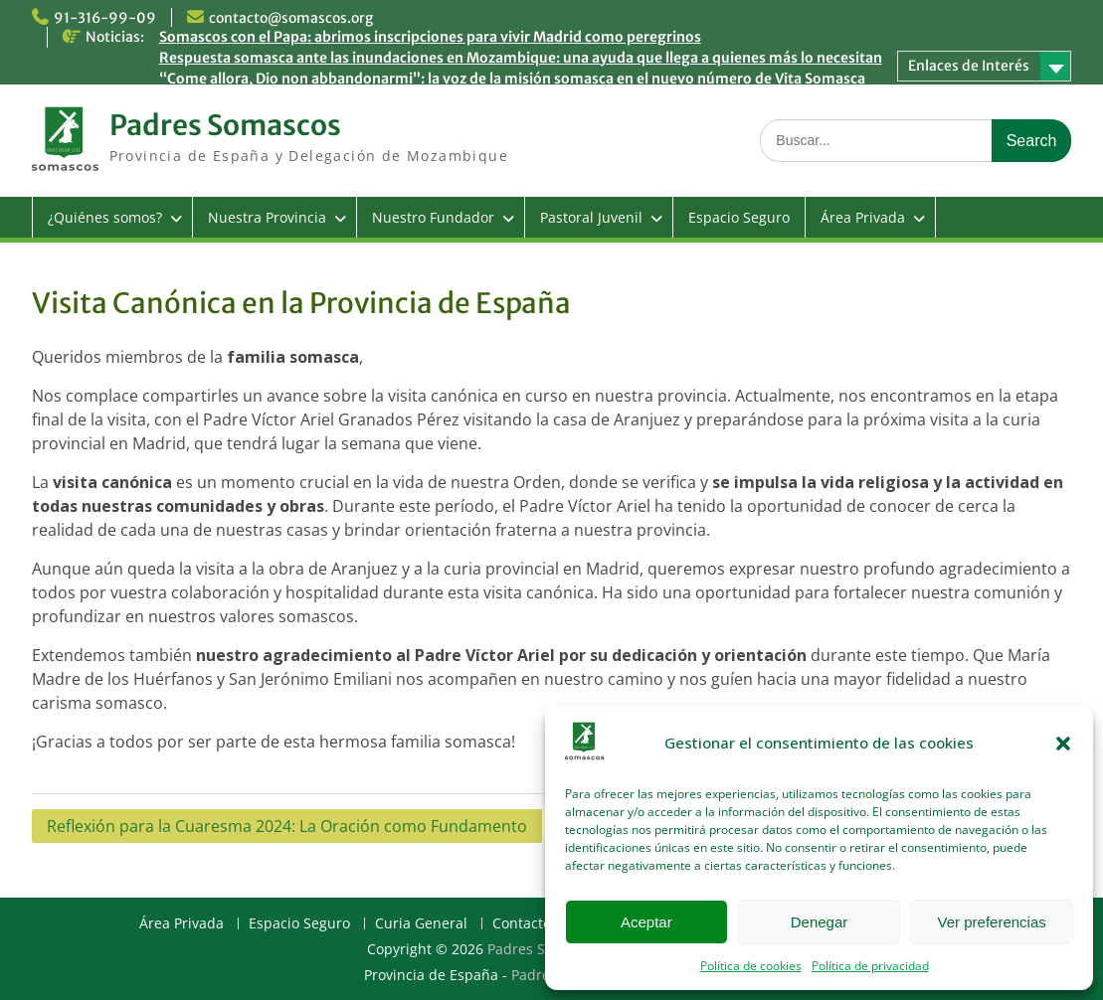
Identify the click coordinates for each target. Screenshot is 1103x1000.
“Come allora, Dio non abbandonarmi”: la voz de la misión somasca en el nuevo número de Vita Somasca (512, 78)
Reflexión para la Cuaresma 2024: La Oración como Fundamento (287, 826)
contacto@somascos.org (291, 18)
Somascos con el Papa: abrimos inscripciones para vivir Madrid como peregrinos (430, 37)
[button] (1063, 743)
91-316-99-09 (105, 18)
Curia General (421, 923)
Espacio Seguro (739, 217)
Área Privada (863, 217)
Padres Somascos (225, 125)
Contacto (521, 923)
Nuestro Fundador (433, 217)
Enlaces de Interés (968, 66)
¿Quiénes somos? (105, 217)
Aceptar (646, 922)
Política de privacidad (870, 965)
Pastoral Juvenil (591, 217)
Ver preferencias (992, 922)
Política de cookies (751, 965)
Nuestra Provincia (267, 217)
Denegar (819, 922)
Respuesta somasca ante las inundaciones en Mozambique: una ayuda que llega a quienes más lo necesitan (520, 58)
